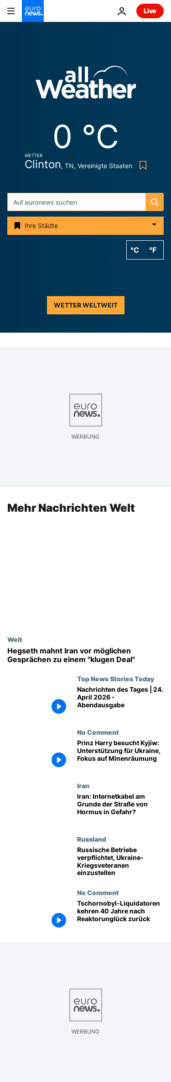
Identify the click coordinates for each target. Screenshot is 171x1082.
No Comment (98, 732)
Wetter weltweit (86, 305)
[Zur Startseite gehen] (33, 11)
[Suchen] (85, 202)
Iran (83, 786)
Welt (14, 639)
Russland (91, 839)
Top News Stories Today (115, 679)
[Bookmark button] (141, 165)
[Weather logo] (86, 85)
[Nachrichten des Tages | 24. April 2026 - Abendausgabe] (120, 702)
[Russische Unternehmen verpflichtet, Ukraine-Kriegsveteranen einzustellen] (120, 862)
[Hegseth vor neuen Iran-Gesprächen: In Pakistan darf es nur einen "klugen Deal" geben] (85, 655)
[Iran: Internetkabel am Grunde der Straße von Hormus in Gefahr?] (120, 809)
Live (150, 11)
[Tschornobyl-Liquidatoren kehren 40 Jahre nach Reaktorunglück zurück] (120, 915)
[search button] (154, 202)
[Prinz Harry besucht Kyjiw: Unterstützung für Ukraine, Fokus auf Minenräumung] (120, 755)
